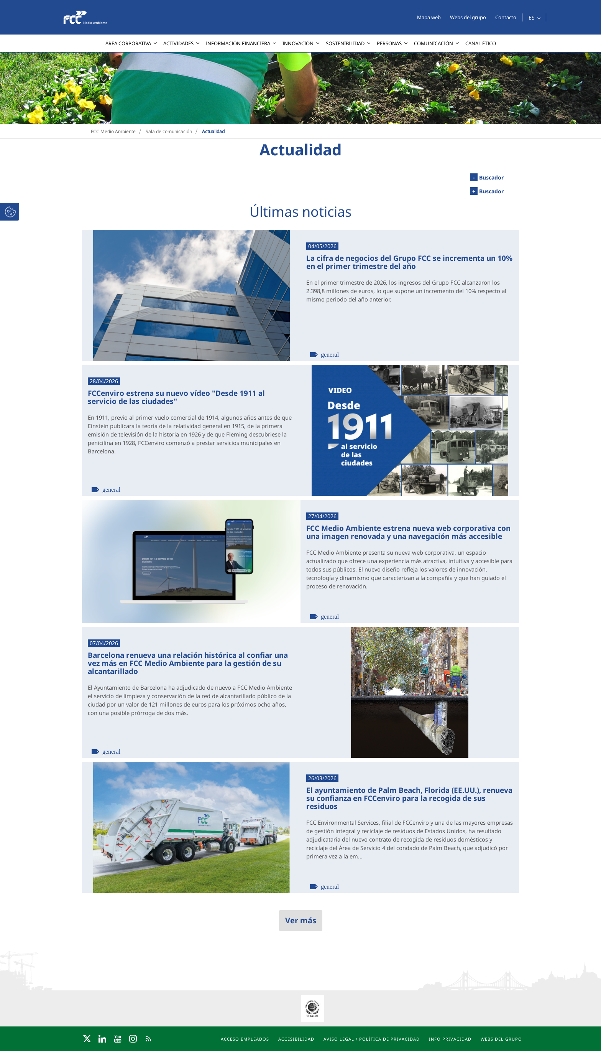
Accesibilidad (296, 1039)
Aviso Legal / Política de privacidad (371, 1039)
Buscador (487, 177)
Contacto (505, 17)
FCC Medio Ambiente (113, 131)
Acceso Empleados (245, 1039)
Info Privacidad (450, 1039)
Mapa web (429, 17)
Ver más (300, 920)
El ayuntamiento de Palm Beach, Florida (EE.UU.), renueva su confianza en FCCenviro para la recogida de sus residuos (409, 797)
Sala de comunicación (169, 131)
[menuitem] (130, 43)
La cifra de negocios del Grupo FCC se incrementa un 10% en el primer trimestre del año (409, 261)
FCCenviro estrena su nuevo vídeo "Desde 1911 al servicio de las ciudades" (176, 396)
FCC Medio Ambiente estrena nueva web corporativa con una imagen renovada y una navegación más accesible (408, 531)
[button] (534, 17)
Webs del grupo (468, 17)
